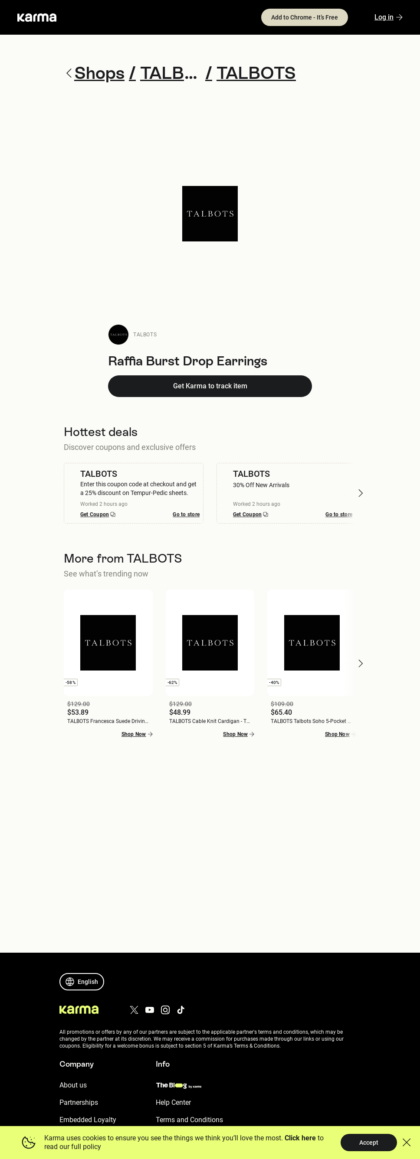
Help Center (173, 1102)
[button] (360, 493)
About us (73, 1085)
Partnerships (78, 1102)
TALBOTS (145, 335)
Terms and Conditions (189, 1120)
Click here (300, 1138)
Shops (94, 73)
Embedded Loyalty (87, 1120)
